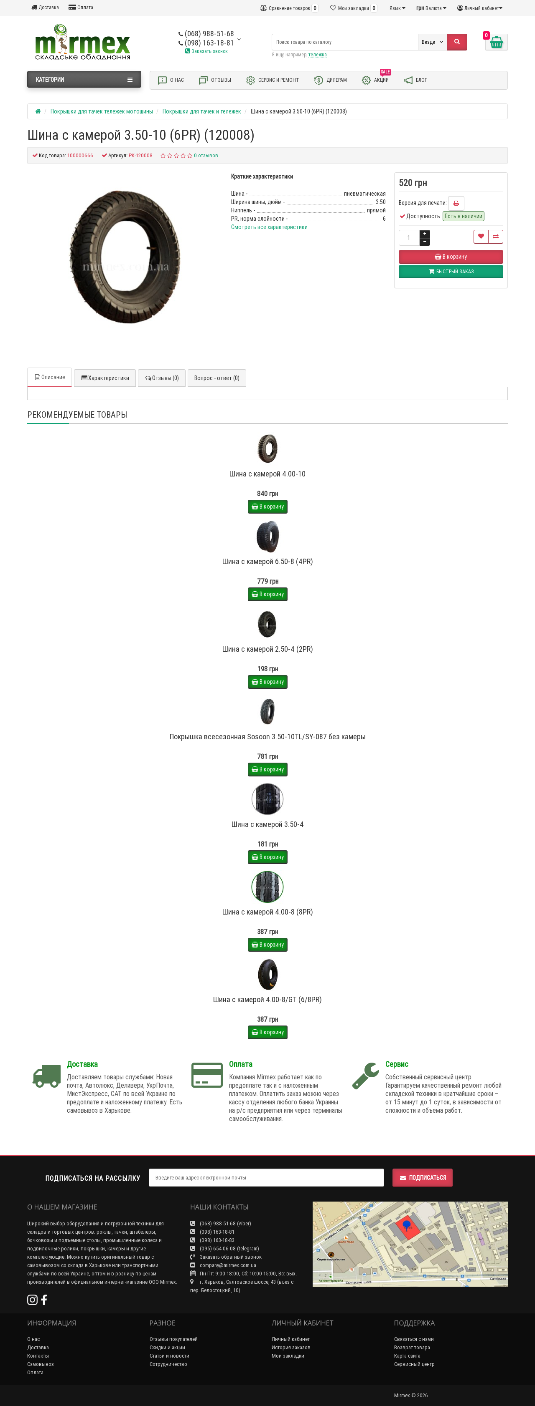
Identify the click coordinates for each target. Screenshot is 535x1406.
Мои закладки (288, 1355)
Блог (415, 80)
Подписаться (422, 1178)
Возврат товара (412, 1347)
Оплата (81, 7)
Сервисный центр (414, 1364)
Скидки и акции (167, 1347)
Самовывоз (40, 1364)
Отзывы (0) (162, 378)
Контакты (38, 1355)
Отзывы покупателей (174, 1339)
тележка (317, 54)
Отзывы (214, 80)
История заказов (291, 1347)
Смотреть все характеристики (269, 227)
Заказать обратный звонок (226, 1256)
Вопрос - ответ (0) (216, 378)
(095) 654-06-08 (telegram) (224, 1248)
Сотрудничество (168, 1364)
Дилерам (330, 80)
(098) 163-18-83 (212, 1240)
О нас (170, 80)
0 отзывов (206, 155)
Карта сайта (407, 1355)
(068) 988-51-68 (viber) (220, 1223)
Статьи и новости (169, 1355)
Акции (376, 80)
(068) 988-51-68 (206, 33)
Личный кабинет (291, 1339)
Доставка (45, 7)
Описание (49, 377)
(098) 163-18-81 (206, 43)
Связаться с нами (414, 1339)
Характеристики (105, 378)
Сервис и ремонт (272, 80)
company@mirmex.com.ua (223, 1265)
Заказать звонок (206, 51)
